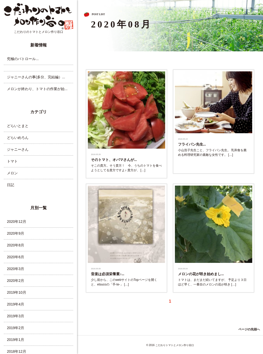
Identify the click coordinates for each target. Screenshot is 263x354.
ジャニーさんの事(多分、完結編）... (36, 77)
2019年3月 (15, 316)
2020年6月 (15, 257)
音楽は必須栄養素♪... (107, 274)
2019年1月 (15, 340)
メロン (12, 173)
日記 (10, 185)
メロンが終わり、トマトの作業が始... (37, 89)
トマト (12, 161)
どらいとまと (18, 126)
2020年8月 (15, 245)
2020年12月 (16, 221)
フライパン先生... (192, 144)
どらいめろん (18, 138)
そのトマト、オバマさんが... (114, 160)
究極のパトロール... (23, 59)
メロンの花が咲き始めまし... (201, 274)
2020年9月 (15, 233)
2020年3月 (15, 269)
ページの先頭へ (249, 329)
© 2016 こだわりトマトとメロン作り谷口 (170, 345)
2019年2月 (15, 328)
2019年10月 (16, 292)
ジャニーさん (18, 149)
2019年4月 (15, 304)
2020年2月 (15, 281)
